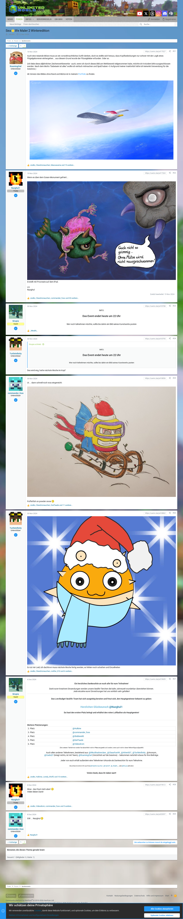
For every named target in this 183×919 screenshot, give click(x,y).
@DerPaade (78, 740)
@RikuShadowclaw (97, 752)
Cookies (11, 896)
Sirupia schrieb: (35, 344)
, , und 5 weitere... (51, 806)
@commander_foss (81, 732)
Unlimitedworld (26, 896)
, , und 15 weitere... (52, 165)
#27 (174, 679)
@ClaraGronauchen (96, 766)
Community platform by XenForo (30, 900)
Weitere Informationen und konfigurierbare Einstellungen (34, 915)
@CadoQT (48, 755)
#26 (174, 513)
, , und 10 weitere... (49, 777)
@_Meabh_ (114, 766)
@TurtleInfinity (139, 752)
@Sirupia (125, 766)
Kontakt (110, 896)
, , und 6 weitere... (51, 671)
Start (167, 896)
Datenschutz (139, 896)
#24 (174, 338)
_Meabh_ (11, 34)
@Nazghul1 (116, 706)
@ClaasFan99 (113, 752)
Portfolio (82, 74)
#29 (174, 814)
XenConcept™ (50, 903)
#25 (174, 378)
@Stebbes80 (78, 736)
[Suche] (156, 24)
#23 (174, 306)
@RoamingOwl (85, 755)
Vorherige (13, 46)
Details (84, 903)
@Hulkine (77, 728)
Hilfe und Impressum (154, 896)
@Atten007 (126, 752)
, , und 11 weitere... (51, 505)
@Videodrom (78, 744)
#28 (174, 784)
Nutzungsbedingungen (124, 896)
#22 (174, 173)
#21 (174, 51)
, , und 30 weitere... (54, 298)
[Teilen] (170, 51)
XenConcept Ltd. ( (74, 903)
